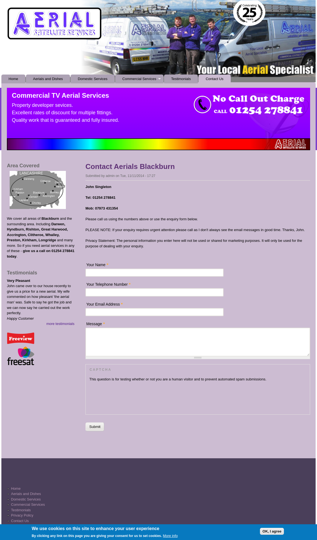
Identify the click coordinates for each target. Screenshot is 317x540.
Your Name (97, 265)
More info (170, 537)
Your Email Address (104, 304)
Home (13, 79)
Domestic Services (93, 79)
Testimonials (181, 79)
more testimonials (60, 324)
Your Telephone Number (108, 284)
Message (95, 324)
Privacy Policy (22, 515)
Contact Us (214, 79)
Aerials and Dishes (48, 79)
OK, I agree (271, 532)
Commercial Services (138, 80)
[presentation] (131, 396)
